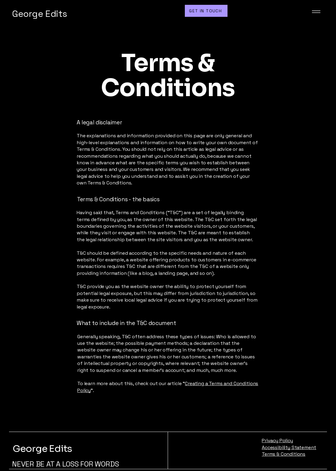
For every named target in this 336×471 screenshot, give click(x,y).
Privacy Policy (277, 440)
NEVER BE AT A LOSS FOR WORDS (65, 464)
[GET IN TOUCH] (206, 11)
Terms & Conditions (283, 454)
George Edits (42, 448)
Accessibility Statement (289, 447)
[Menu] (315, 11)
